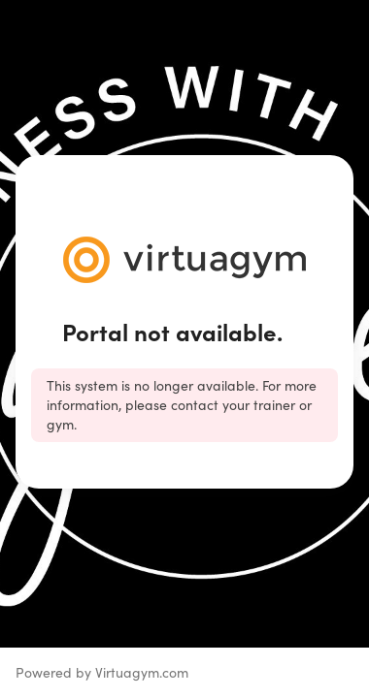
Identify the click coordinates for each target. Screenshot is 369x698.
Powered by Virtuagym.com (102, 672)
